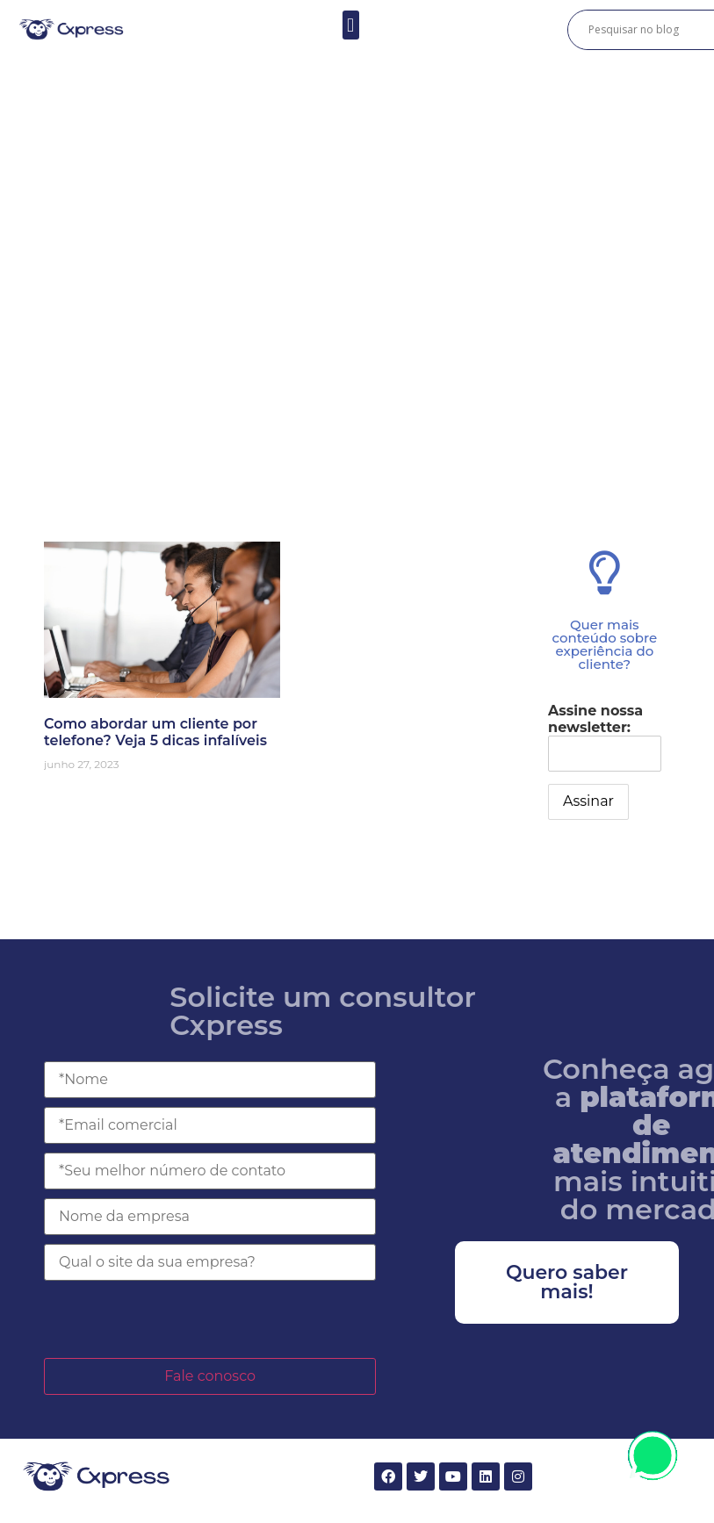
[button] (351, 25)
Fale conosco (210, 1376)
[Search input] (648, 30)
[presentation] (177, 1319)
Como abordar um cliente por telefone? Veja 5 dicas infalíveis (155, 732)
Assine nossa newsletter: (604, 737)
